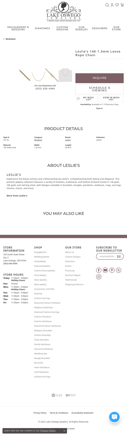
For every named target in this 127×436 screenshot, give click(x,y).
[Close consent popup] (64, 431)
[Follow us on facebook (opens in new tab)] (98, 270)
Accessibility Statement (82, 412)
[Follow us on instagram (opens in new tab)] (98, 276)
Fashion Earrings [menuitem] (42, 298)
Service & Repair (73, 275)
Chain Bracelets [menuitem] (41, 339)
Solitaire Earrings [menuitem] (42, 376)
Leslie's (68, 140)
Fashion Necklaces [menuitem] (43, 321)
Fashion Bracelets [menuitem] (42, 335)
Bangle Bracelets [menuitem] (42, 358)
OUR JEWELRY (81, 28)
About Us (69, 252)
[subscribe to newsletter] (118, 256)
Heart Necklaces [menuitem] (42, 367)
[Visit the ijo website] (70, 395)
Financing (69, 270)
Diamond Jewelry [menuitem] (42, 266)
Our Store (116, 28)
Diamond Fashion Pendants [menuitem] (47, 302)
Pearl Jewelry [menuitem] (40, 275)
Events (68, 266)
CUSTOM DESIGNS (62, 28)
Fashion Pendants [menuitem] (42, 316)
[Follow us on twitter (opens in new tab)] (118, 270)
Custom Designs (73, 256)
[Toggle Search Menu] (107, 5)
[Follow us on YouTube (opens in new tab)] (105, 270)
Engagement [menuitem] (40, 252)
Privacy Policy (40, 412)
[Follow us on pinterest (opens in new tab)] (112, 270)
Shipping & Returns (74, 284)
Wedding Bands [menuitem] (41, 256)
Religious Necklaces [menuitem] (43, 307)
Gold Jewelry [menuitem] (40, 261)
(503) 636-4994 (45, 89)
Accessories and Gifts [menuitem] (44, 289)
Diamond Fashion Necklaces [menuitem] (47, 326)
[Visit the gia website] (57, 395)
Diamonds (42, 28)
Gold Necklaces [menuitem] (41, 372)
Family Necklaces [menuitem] (42, 344)
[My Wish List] (117, 5)
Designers (100, 28)
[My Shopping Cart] (122, 5)
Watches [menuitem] (38, 293)
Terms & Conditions (59, 412)
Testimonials (71, 279)
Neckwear (11, 39)
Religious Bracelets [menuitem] (43, 330)
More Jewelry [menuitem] (40, 284)
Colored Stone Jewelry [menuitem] (44, 270)
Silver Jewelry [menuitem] (40, 279)
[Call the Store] (10, 263)
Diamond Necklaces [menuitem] (43, 349)
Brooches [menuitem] (38, 362)
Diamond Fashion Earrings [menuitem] (46, 312)
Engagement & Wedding (18, 28)
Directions (70, 261)
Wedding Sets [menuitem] (40, 353)
